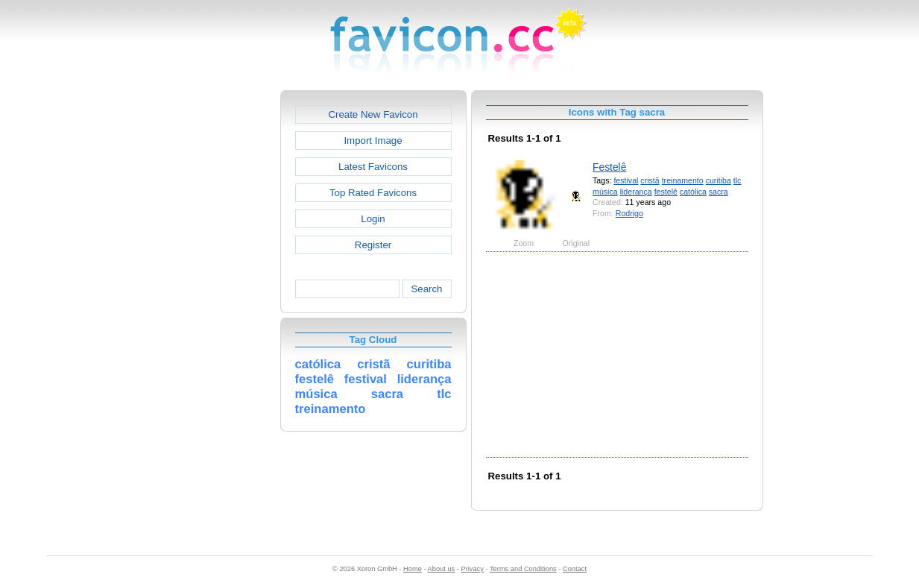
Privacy (472, 569)
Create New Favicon (372, 114)
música (605, 191)
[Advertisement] (216, 314)
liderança (636, 191)
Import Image (373, 140)
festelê (666, 191)
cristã (649, 180)
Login (373, 218)
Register (373, 244)
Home (412, 569)
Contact (575, 569)
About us (441, 569)
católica (693, 191)
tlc (737, 180)
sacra (718, 191)
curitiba (718, 180)
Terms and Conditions (523, 569)
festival (625, 180)
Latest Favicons (373, 166)
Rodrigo (629, 213)
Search (426, 288)
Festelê (609, 167)
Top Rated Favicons (373, 192)
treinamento (683, 180)
